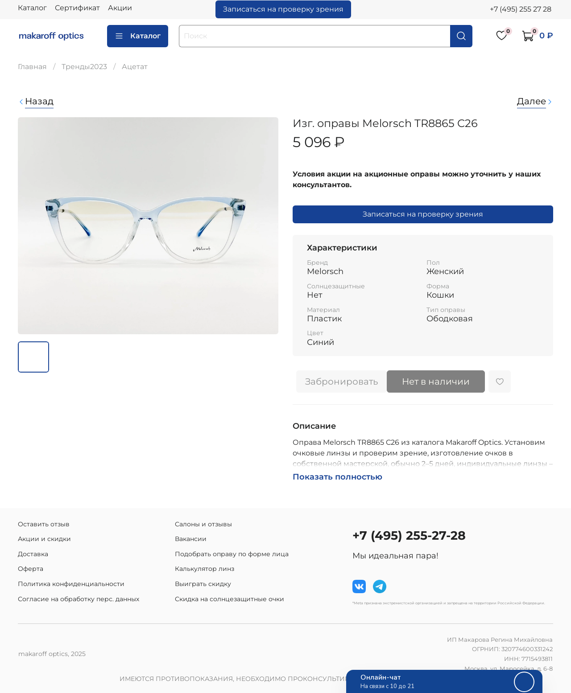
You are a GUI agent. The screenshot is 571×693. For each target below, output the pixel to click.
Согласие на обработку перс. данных (78, 599)
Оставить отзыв (44, 524)
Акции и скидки (44, 539)
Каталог (32, 8)
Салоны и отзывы (203, 524)
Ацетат (135, 66)
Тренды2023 (84, 66)
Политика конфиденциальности (71, 584)
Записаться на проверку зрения (283, 9)
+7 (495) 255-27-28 (409, 535)
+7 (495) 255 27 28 (520, 9)
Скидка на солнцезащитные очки (229, 599)
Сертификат (77, 8)
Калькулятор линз (204, 569)
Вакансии (191, 539)
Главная (32, 66)
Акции (120, 8)
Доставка (33, 554)
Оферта (30, 569)
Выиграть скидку (203, 584)
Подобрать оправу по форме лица (232, 554)
